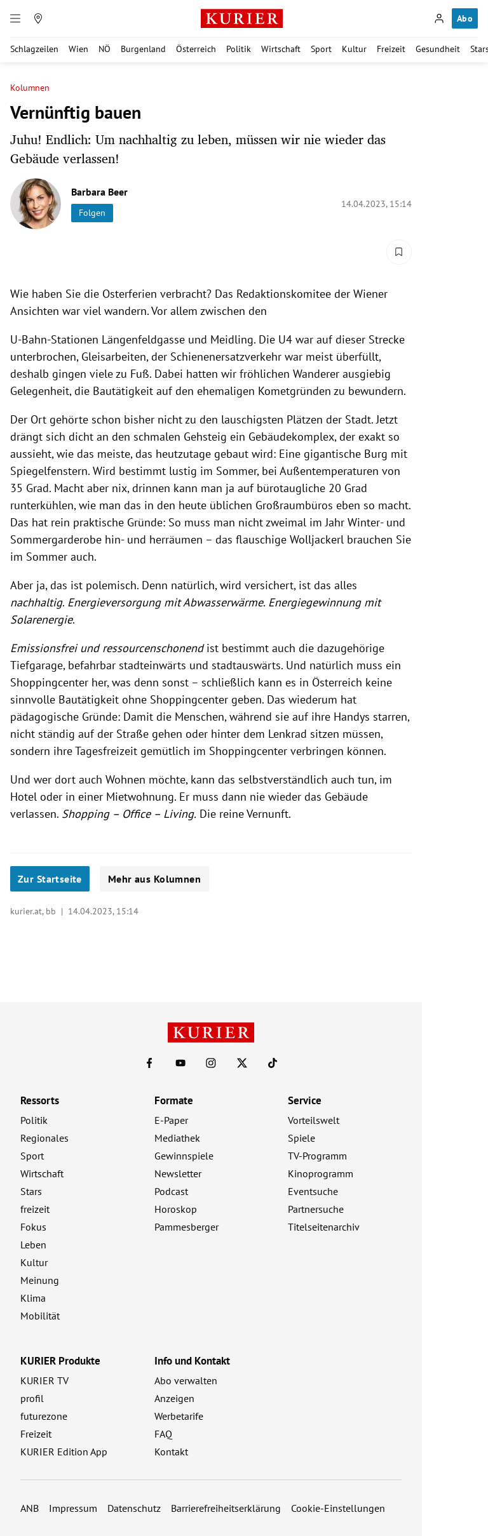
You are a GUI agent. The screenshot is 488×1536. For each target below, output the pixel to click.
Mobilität (40, 1315)
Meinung (39, 1280)
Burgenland (143, 49)
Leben (33, 1244)
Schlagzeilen (34, 49)
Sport (321, 49)
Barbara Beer (99, 191)
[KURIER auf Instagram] (211, 1063)
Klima (33, 1298)
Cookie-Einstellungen (338, 1508)
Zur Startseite (50, 878)
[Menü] (15, 18)
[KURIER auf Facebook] (149, 1063)
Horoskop (175, 1209)
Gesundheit (438, 49)
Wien (78, 49)
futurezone (43, 1416)
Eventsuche (313, 1191)
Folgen (92, 212)
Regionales (44, 1138)
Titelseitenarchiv (324, 1226)
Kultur (354, 49)
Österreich (196, 49)
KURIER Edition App (63, 1451)
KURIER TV (44, 1380)
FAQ (163, 1433)
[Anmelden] (439, 18)
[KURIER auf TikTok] (272, 1063)
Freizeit (391, 49)
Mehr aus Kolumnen (154, 878)
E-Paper (171, 1120)
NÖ (104, 49)
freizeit (35, 1209)
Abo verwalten (185, 1380)
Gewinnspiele (184, 1155)
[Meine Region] (38, 18)
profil (32, 1398)
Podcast (171, 1191)
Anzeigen (174, 1398)
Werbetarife (178, 1416)
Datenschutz (134, 1508)
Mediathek (177, 1138)
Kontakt (171, 1451)
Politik (238, 49)
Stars (31, 1191)
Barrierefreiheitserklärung (226, 1508)
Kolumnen (30, 88)
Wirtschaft (281, 49)
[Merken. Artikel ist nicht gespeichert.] (399, 252)
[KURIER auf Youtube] (180, 1063)
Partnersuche (316, 1209)
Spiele (301, 1138)
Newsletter (177, 1173)
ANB (29, 1508)
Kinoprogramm (320, 1173)
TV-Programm (317, 1155)
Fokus (33, 1226)
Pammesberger (186, 1226)
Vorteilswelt (313, 1120)
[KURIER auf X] (242, 1063)
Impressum (73, 1508)
